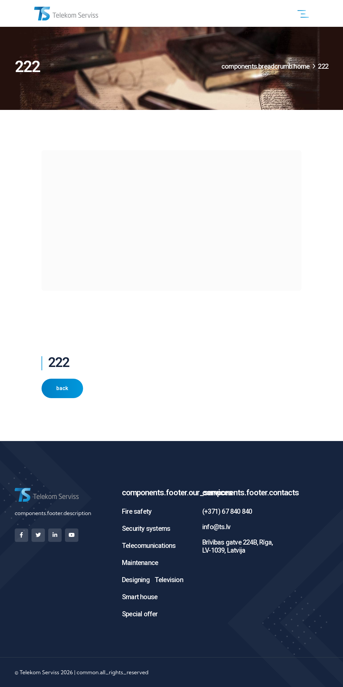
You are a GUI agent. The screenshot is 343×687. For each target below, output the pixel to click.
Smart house (139, 597)
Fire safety (136, 511)
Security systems (146, 528)
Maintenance (140, 563)
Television (169, 580)
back (62, 388)
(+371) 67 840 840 (227, 511)
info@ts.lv (216, 527)
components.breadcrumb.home (265, 66)
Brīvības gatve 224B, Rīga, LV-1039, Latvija (237, 546)
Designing (136, 580)
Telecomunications (149, 546)
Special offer (140, 614)
